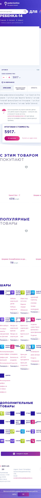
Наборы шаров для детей (14, 301)
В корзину (12, 138)
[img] (1, 4)
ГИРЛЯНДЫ (18, 441)
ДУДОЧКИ (28, 431)
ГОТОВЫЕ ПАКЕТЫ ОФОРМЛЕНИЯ (7, 319)
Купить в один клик (29, 138)
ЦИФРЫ (7, 376)
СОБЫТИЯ (18, 347)
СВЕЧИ (38, 422)
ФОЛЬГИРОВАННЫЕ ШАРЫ (7, 347)
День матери (35, 355)
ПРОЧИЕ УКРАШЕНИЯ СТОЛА (7, 431)
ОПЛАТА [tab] (34, 88)
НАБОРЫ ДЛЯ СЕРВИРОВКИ (18, 422)
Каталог (12, 20)
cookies (17, 491)
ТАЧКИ (33, 306)
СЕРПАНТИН (28, 441)
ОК (23, 494)
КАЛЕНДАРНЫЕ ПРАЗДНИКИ (38, 347)
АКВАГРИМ (18, 431)
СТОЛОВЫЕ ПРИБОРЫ (7, 413)
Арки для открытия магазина (24, 365)
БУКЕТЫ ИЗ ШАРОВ (28, 319)
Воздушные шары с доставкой (28, 292)
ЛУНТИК (33, 303)
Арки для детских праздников (25, 357)
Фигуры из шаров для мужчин (14, 328)
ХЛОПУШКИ (38, 441)
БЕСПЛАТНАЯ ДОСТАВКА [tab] (20, 88)
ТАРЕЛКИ (38, 413)
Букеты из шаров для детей (24, 328)
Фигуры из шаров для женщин (14, 336)
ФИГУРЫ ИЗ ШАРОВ (18, 319)
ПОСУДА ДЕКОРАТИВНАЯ (28, 422)
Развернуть (13, 313)
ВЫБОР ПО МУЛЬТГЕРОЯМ (38, 292)
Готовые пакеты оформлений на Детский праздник (4, 334)
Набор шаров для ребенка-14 (12, 22)
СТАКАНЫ (28, 413)
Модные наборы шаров (18, 292)
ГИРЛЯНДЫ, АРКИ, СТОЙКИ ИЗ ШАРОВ (28, 348)
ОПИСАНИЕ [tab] (7, 88)
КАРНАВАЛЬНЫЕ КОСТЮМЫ (38, 431)
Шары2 (20, 20)
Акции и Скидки (7, 292)
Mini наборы (4, 325)
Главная (3, 20)
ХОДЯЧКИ (38, 319)
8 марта (33, 358)
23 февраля (35, 351)
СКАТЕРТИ (7, 422)
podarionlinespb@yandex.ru (16, 116)
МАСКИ (7, 441)
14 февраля (35, 361)
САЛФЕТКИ (18, 413)
